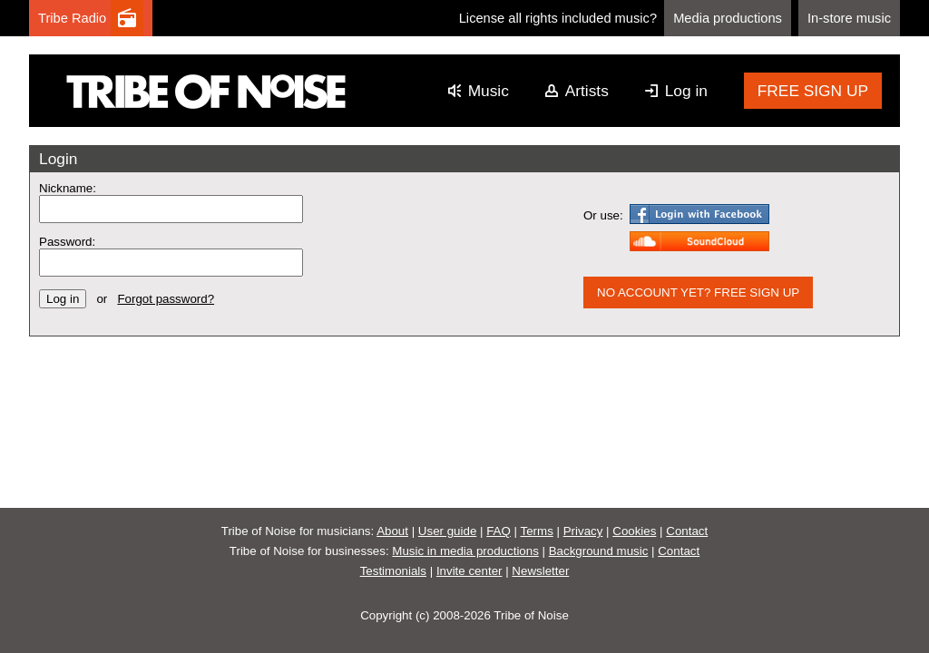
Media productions (727, 18)
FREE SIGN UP (813, 91)
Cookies (634, 531)
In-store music (849, 18)
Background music (599, 551)
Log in (686, 91)
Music (488, 91)
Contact (687, 531)
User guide (447, 531)
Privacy (583, 531)
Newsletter (540, 571)
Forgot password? (165, 299)
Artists (587, 91)
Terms (537, 531)
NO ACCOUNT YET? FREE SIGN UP (698, 292)
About (392, 531)
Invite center (469, 571)
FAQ (498, 531)
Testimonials (393, 571)
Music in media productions (465, 551)
